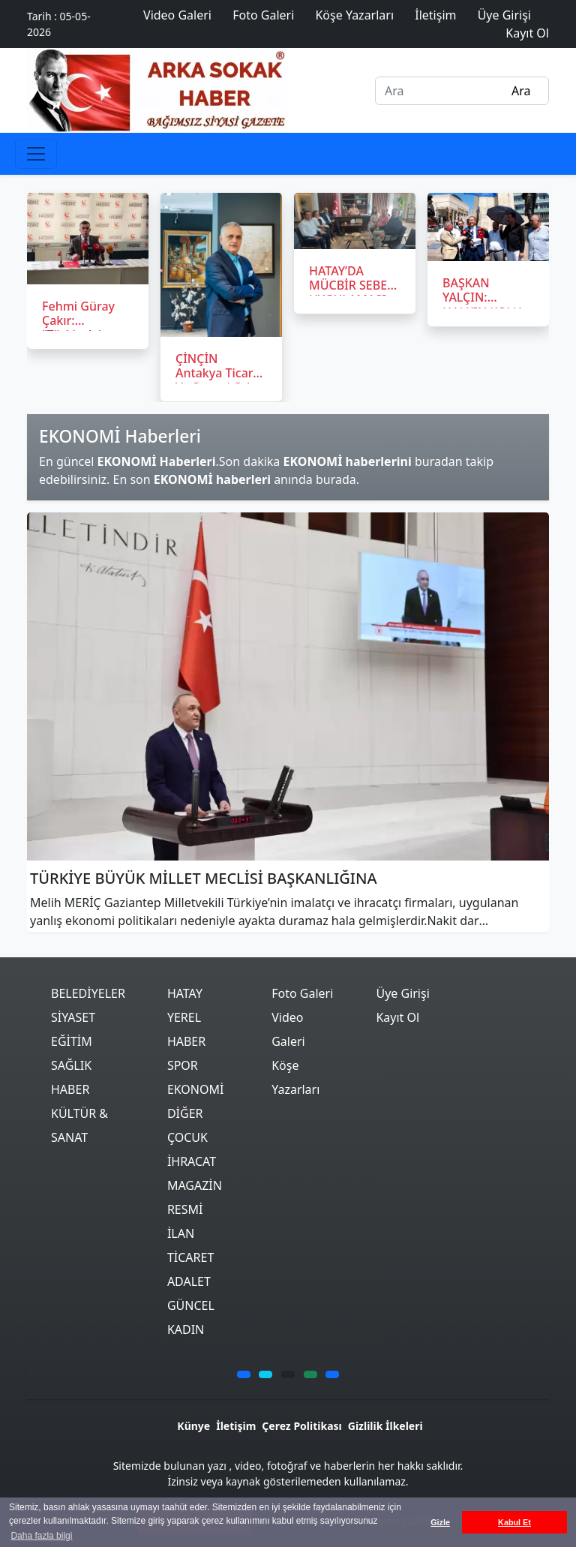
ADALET (189, 1281)
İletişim (236, 1426)
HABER (70, 1089)
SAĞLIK (71, 1065)
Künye (193, 1426)
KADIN (185, 1329)
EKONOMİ (195, 1089)
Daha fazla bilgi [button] (41, 1535)
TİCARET (190, 1257)
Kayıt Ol (397, 1017)
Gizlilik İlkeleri (385, 1426)
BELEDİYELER (88, 993)
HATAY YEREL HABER (186, 1017)
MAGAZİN (194, 1185)
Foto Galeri (302, 993)
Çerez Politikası (301, 1426)
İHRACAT (191, 1161)
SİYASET (73, 1017)
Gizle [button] (440, 1522)
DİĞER (185, 1113)
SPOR (182, 1065)
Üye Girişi (402, 993)
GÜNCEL (190, 1305)
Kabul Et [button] (514, 1522)
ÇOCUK (187, 1137)
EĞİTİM (71, 1041)
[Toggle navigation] (36, 154)
